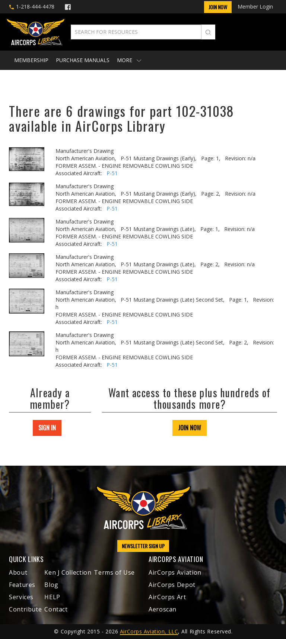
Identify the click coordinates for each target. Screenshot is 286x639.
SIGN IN (47, 427)
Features (22, 585)
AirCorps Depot (172, 585)
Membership (31, 60)
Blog (51, 585)
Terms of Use (114, 572)
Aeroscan (163, 609)
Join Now (218, 7)
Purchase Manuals (82, 60)
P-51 (112, 173)
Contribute (25, 609)
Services (21, 597)
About (18, 572)
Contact (55, 609)
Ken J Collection (67, 572)
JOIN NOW (189, 427)
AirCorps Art (167, 597)
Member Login (255, 6)
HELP (52, 597)
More (129, 60)
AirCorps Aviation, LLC (149, 631)
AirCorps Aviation (175, 572)
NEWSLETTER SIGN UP (143, 546)
